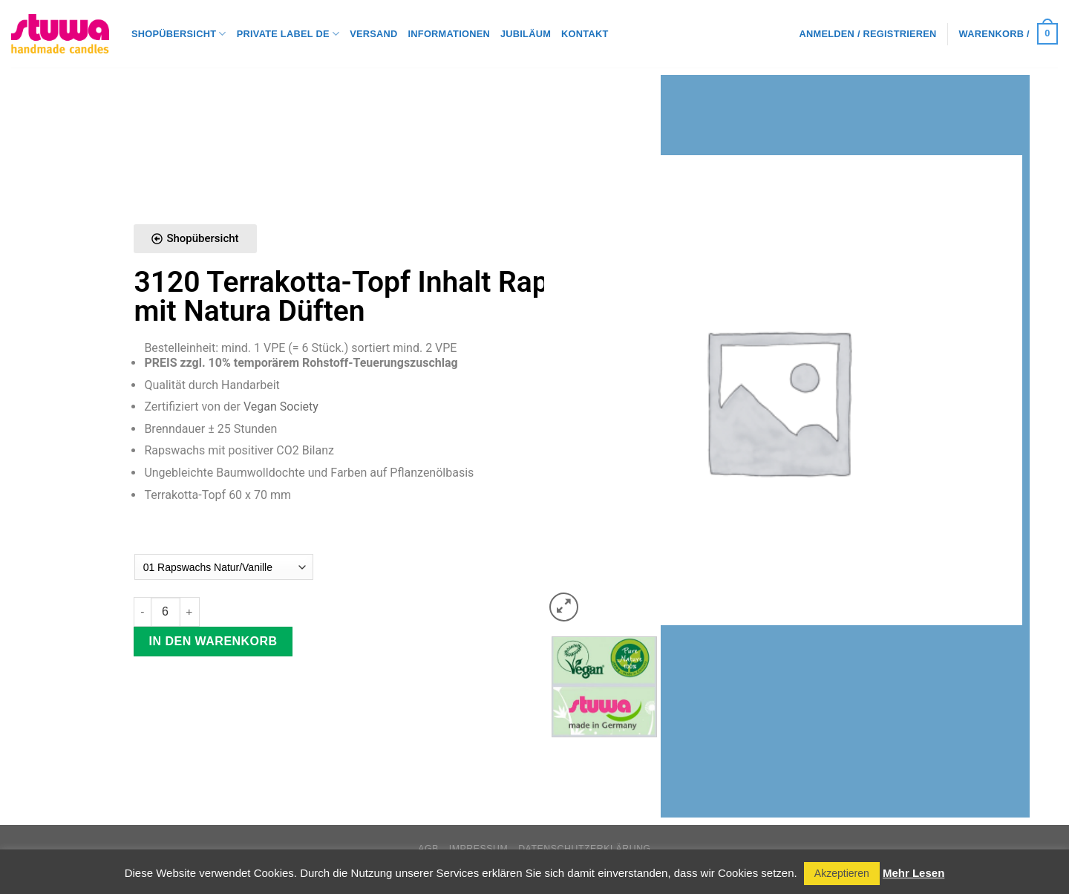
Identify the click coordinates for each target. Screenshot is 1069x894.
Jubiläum (525, 33)
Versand (373, 33)
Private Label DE (288, 34)
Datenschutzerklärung (584, 849)
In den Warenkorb (213, 641)
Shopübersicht (178, 34)
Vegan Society (280, 406)
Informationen (449, 33)
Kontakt (584, 33)
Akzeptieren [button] (841, 873)
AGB (428, 849)
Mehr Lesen (913, 873)
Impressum (479, 849)
